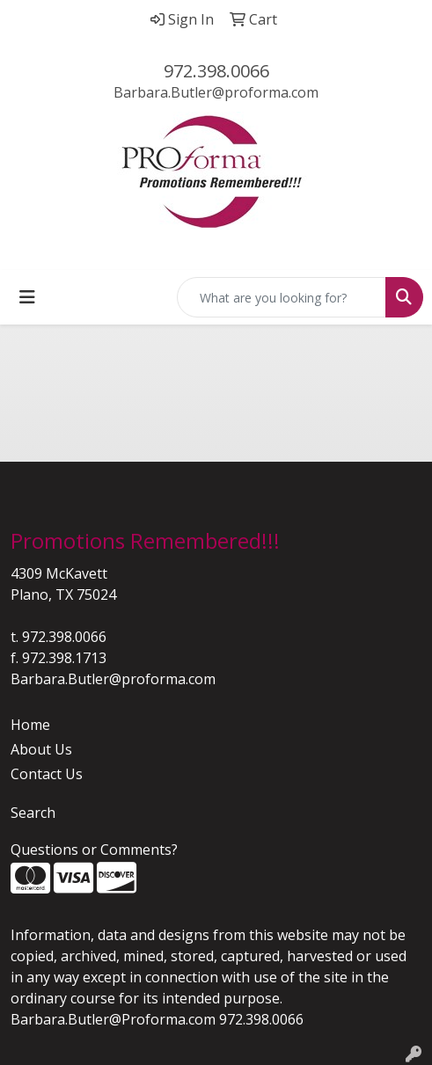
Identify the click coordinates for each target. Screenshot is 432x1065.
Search (33, 812)
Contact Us (47, 774)
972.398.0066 (216, 71)
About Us (41, 749)
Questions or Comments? (94, 849)
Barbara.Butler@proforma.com (216, 92)
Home (30, 724)
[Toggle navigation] (27, 297)
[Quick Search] (281, 297)
